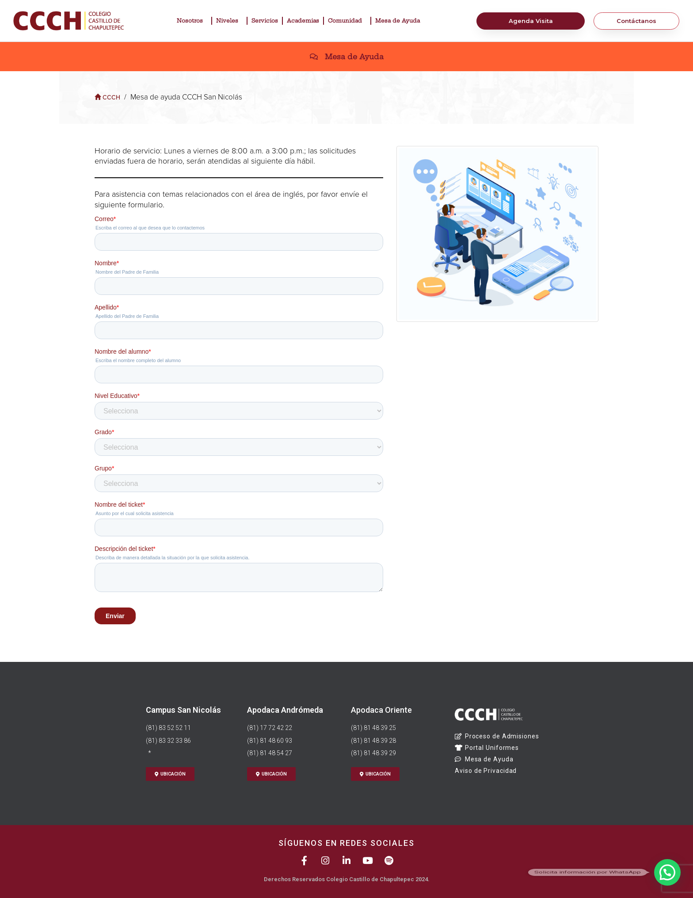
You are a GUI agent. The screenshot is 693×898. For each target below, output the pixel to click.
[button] (667, 872)
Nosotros (192, 20)
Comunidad (347, 20)
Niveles (229, 20)
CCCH (107, 97)
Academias (303, 20)
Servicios (264, 20)
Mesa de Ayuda (399, 20)
